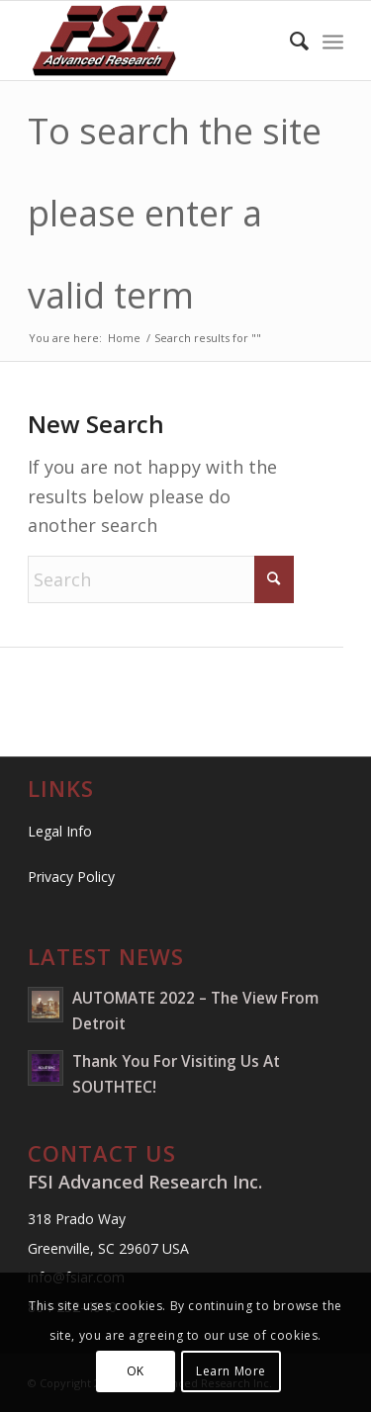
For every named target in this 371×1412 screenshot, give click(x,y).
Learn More (231, 1371)
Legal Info (60, 831)
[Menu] (333, 40)
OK (135, 1371)
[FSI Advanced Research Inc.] (154, 40)
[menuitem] (289, 40)
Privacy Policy (71, 876)
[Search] (289, 40)
